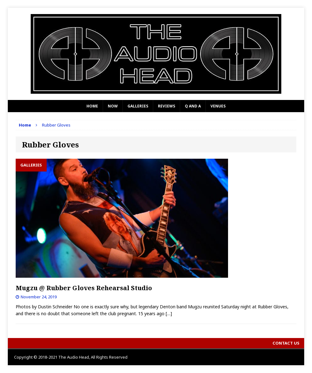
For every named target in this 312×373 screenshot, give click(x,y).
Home (92, 106)
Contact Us (286, 343)
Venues (218, 106)
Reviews (166, 106)
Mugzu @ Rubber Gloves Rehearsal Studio (84, 288)
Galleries (137, 106)
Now (113, 106)
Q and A (193, 106)
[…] (169, 313)
